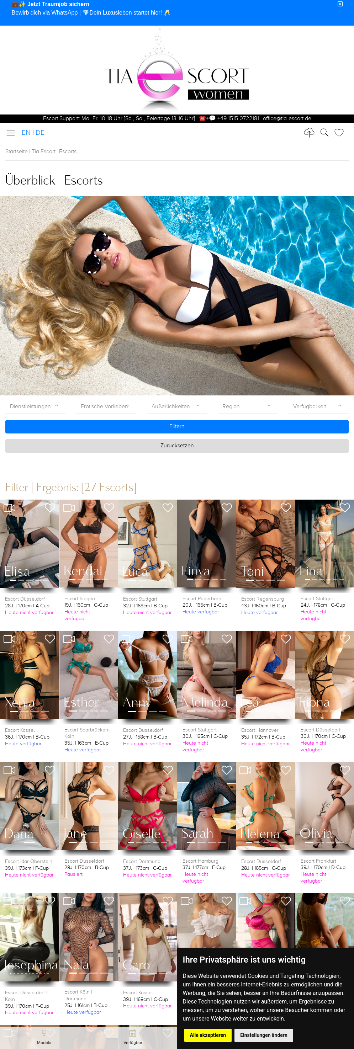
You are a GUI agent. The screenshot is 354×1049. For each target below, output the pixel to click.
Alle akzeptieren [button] (208, 1035)
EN (26, 133)
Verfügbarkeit (309, 407)
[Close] (340, 4)
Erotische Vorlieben (104, 407)
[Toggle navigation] (12, 133)
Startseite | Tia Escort (30, 152)
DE (40, 133)
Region (231, 407)
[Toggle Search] (341, 132)
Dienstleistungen (30, 407)
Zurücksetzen (177, 446)
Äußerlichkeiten (171, 407)
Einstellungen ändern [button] (263, 1035)
